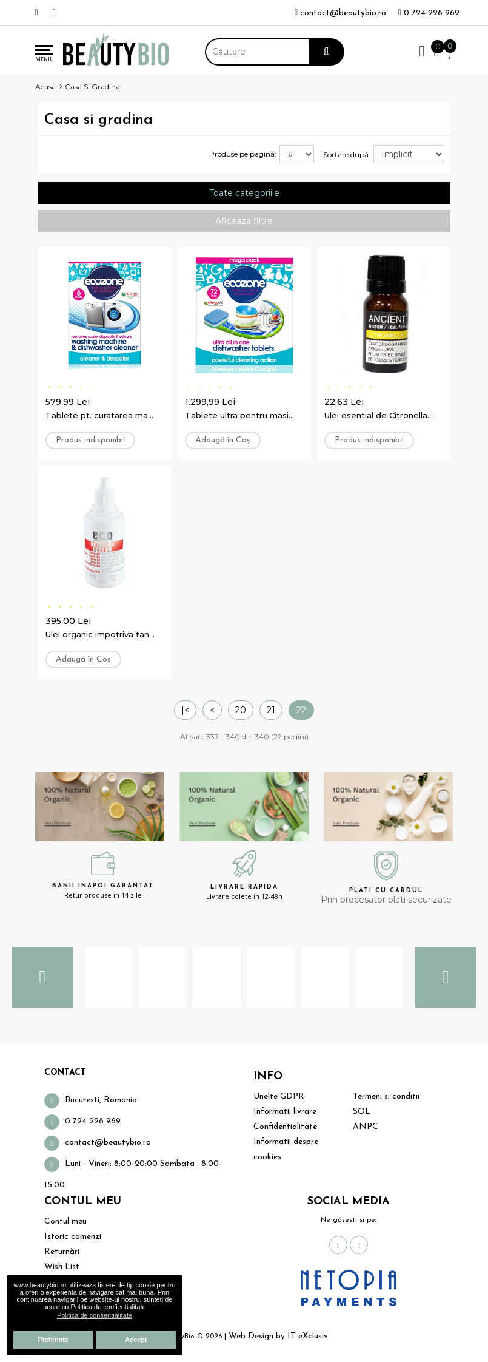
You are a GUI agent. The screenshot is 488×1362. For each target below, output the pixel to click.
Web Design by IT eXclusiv (278, 1336)
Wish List (61, 1267)
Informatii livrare (284, 1111)
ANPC (365, 1126)
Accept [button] (136, 1339)
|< (185, 710)
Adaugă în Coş (222, 440)
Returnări (61, 1251)
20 (240, 710)
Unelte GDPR (278, 1096)
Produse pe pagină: (242, 153)
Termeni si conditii (386, 1096)
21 (271, 710)
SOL (361, 1111)
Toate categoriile (244, 193)
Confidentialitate (285, 1126)
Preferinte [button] (53, 1339)
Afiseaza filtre (244, 220)
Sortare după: (346, 154)
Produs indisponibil (90, 440)
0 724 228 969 (428, 13)
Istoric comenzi (72, 1236)
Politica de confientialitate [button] (94, 1315)
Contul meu (65, 1221)
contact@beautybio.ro (340, 13)
